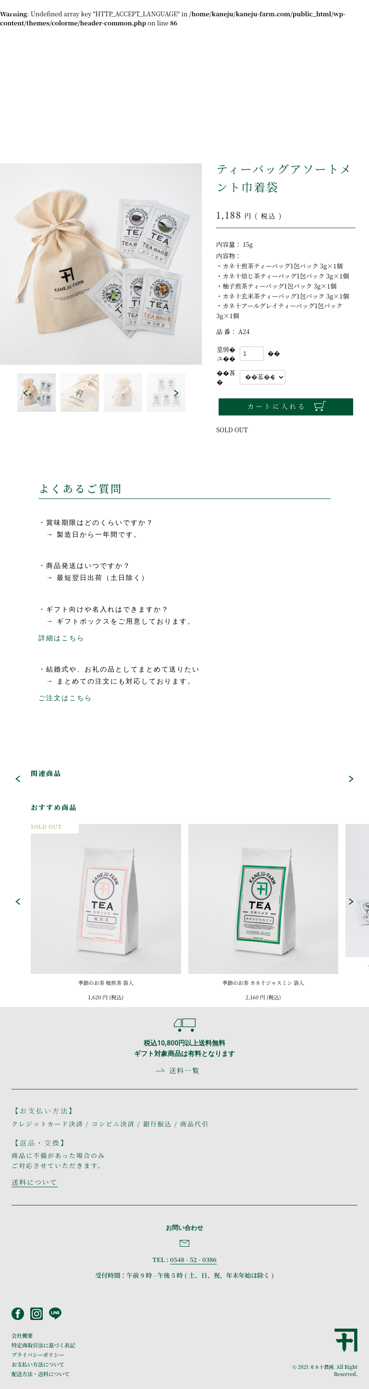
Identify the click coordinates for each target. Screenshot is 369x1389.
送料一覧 (184, 1070)
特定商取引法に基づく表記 (43, 1345)
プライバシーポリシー (38, 1354)
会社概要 (22, 1335)
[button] (25, 393)
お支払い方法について (38, 1364)
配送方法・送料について (41, 1373)
